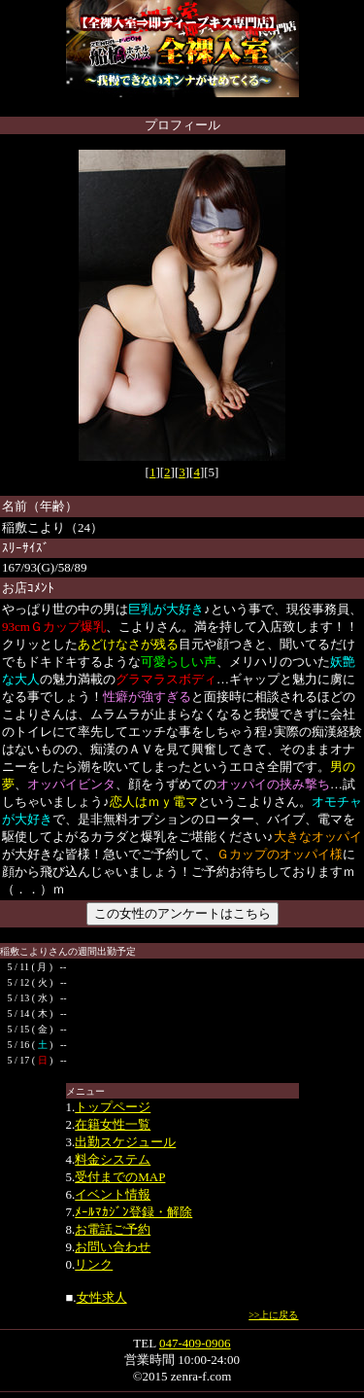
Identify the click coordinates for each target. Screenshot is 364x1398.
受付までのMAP (120, 1177)
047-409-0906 (195, 1343)
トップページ (112, 1107)
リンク (94, 1264)
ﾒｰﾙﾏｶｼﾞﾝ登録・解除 (133, 1212)
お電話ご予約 (112, 1229)
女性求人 (102, 1297)
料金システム (112, 1159)
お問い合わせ (112, 1247)
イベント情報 (112, 1194)
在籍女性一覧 (112, 1124)
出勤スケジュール (125, 1142)
